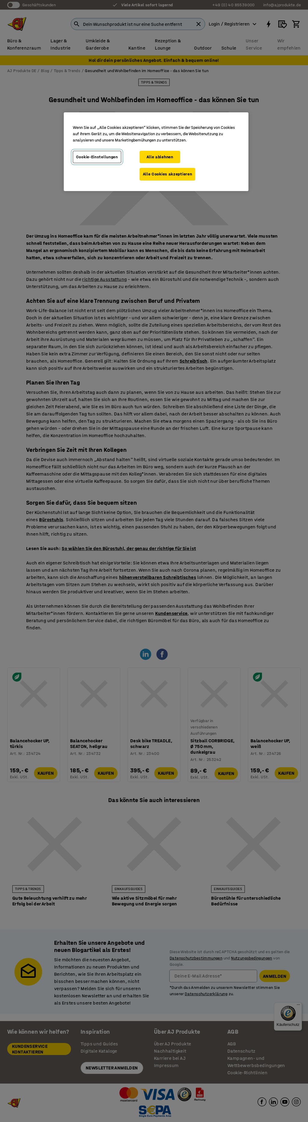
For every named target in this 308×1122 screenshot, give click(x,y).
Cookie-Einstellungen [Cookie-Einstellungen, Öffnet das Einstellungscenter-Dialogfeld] (97, 157)
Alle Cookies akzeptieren (167, 174)
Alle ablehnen (159, 157)
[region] (156, 151)
